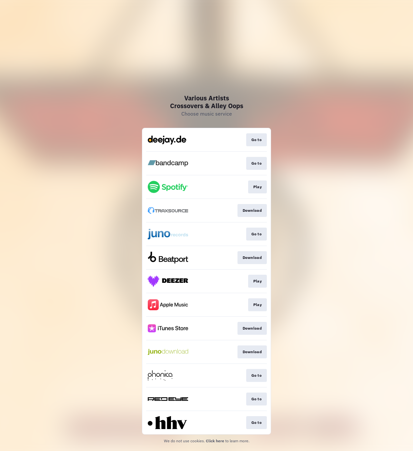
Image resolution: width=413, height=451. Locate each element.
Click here (215, 440)
